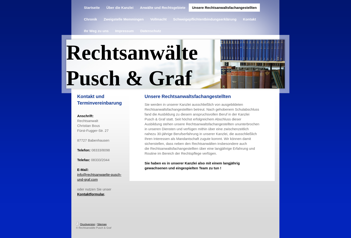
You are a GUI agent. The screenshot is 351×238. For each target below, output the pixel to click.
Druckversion (85, 224)
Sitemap (101, 224)
